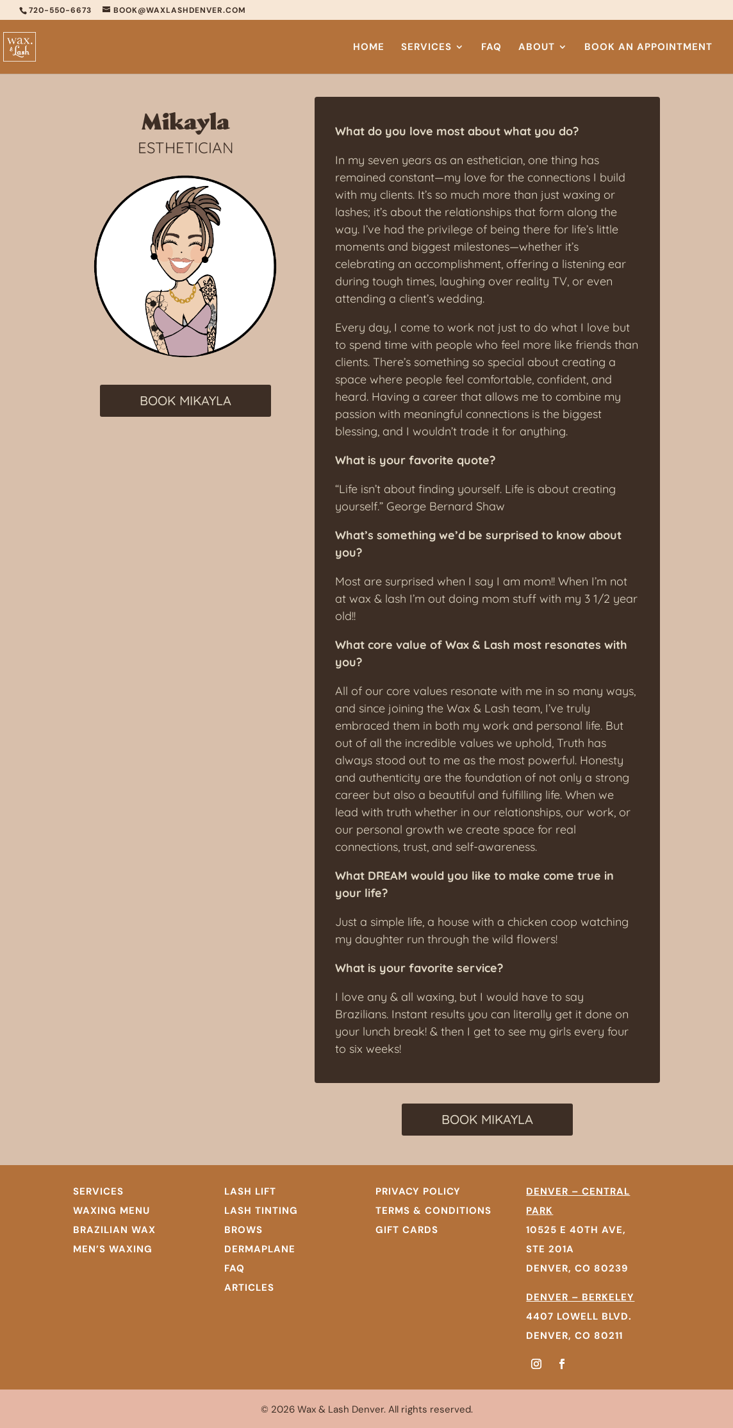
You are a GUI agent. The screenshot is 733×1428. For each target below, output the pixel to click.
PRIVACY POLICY (418, 1191)
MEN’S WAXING (112, 1249)
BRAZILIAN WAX (114, 1229)
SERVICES (98, 1191)
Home (368, 47)
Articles (249, 1287)
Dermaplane (259, 1249)
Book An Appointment (648, 47)
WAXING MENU (111, 1210)
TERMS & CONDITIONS (433, 1210)
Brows (243, 1229)
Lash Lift (250, 1191)
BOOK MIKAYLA (185, 400)
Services (426, 47)
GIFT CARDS (406, 1229)
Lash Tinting (261, 1210)
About (536, 47)
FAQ (491, 47)
